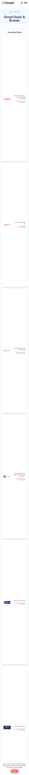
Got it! (14, 771)
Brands (10, 11)
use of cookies (18, 767)
